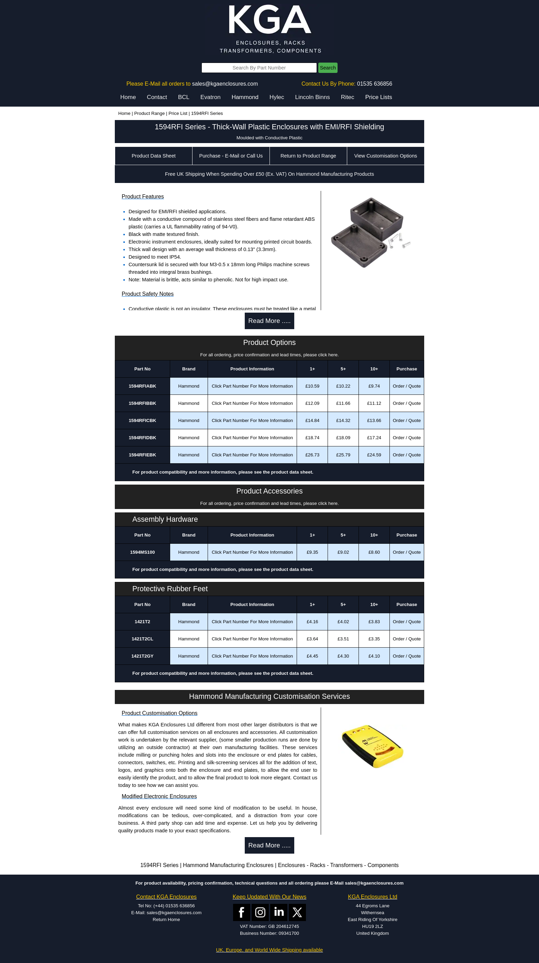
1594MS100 (142, 552)
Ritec (347, 97)
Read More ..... (269, 320)
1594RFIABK (142, 386)
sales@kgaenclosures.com (225, 84)
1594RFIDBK (142, 437)
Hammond (245, 97)
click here (328, 354)
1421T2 (142, 621)
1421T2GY (142, 656)
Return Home (166, 919)
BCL (183, 97)
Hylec (277, 97)
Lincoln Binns (312, 97)
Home (128, 97)
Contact (157, 97)
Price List (177, 113)
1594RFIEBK (142, 454)
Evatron (210, 97)
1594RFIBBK (142, 403)
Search (328, 68)
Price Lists (378, 97)
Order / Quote (407, 386)
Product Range (149, 113)
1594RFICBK (142, 420)
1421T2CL (142, 638)
